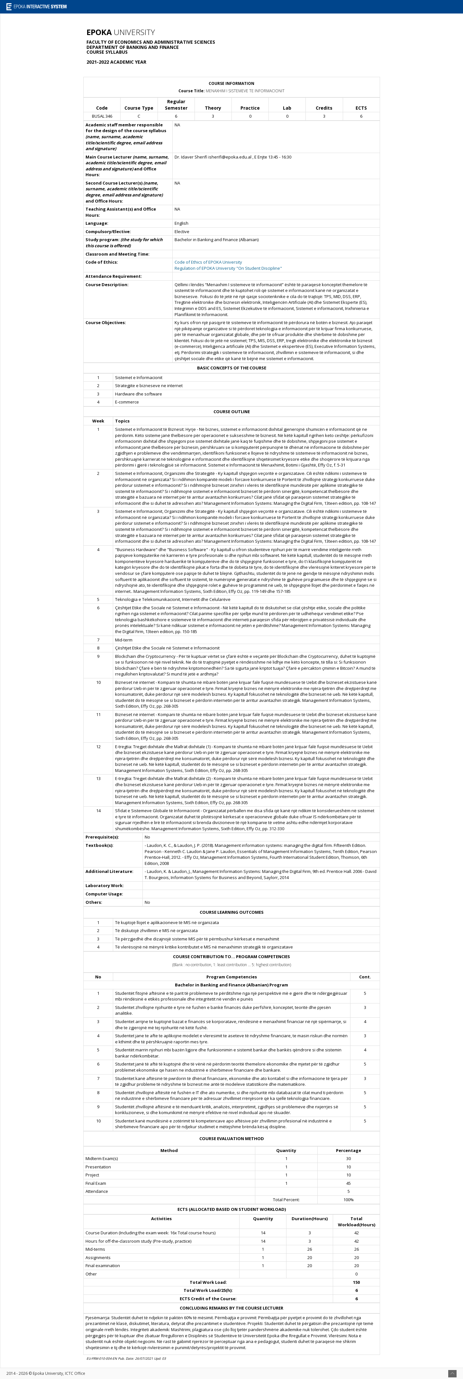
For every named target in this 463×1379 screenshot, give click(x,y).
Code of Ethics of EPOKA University (208, 262)
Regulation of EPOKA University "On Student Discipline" (228, 268)
